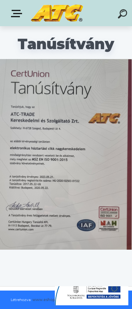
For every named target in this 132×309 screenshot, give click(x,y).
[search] (123, 15)
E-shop (18, 13)
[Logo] (57, 13)
